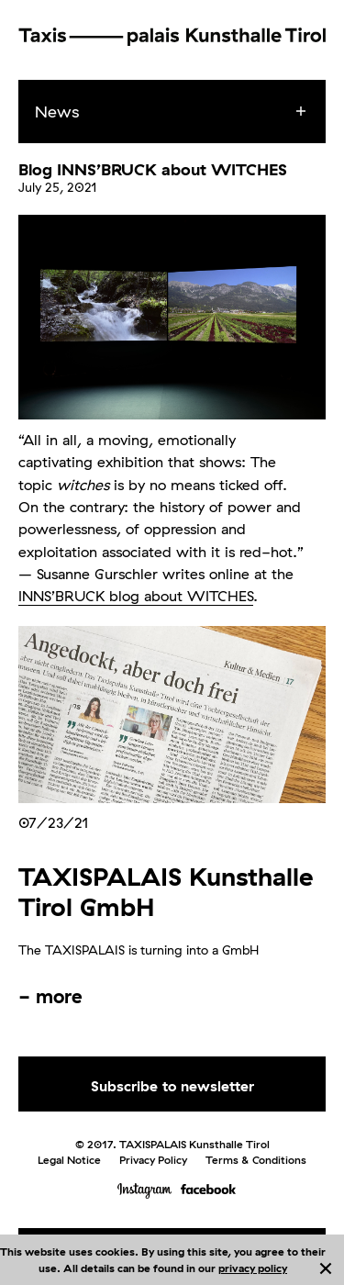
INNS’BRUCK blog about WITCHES (135, 596)
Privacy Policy (153, 1160)
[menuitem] (188, 112)
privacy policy (252, 1268)
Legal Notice (69, 1160)
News (57, 111)
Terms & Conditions (255, 1160)
